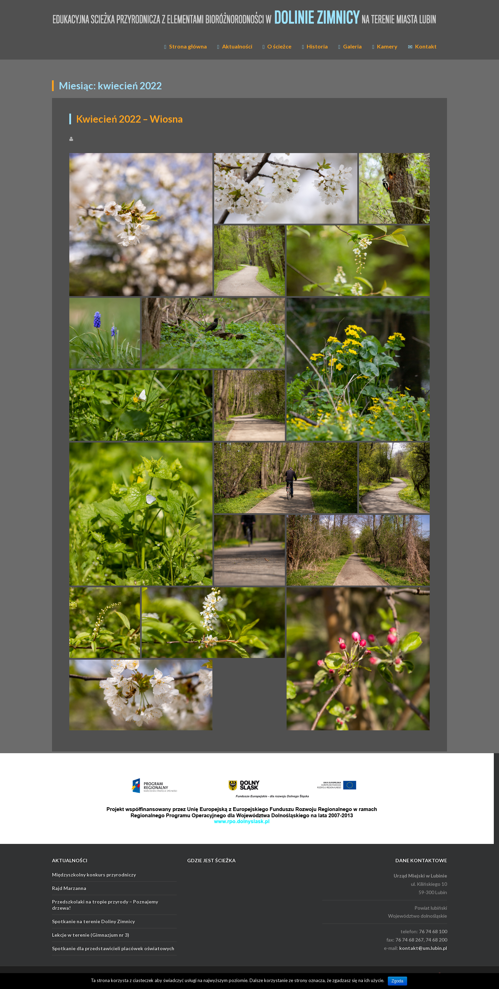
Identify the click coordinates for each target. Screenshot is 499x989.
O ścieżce (277, 46)
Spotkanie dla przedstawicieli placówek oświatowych (113, 948)
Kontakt (422, 46)
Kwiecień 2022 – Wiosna (129, 119)
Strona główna (185, 46)
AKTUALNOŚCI (69, 860)
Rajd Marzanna (69, 888)
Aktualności (234, 46)
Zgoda (397, 981)
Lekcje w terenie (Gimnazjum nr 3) (90, 935)
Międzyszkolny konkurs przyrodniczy (94, 874)
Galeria (350, 46)
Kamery (384, 46)
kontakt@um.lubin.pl (423, 948)
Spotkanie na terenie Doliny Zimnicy (93, 921)
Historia (315, 46)
